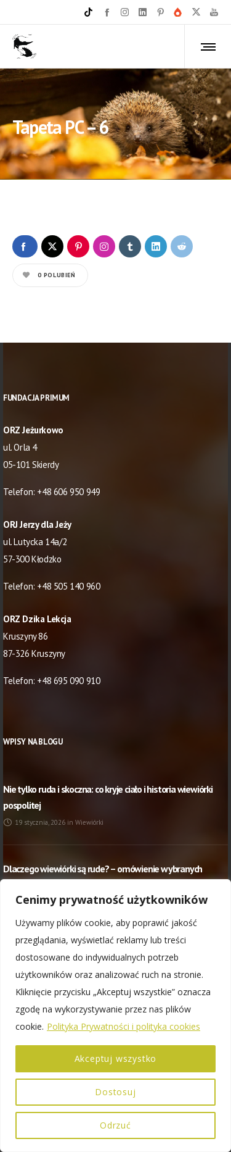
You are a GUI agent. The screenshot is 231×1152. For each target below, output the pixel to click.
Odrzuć (115, 1125)
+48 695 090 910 (68, 681)
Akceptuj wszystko (116, 1058)
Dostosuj (115, 1092)
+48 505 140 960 (68, 586)
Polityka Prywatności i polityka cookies (123, 1026)
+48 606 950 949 (68, 492)
